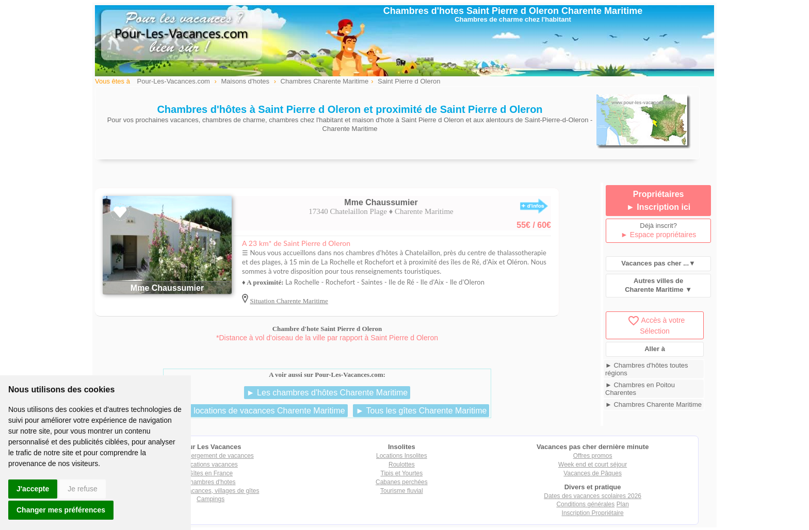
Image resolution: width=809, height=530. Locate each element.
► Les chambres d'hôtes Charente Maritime (327, 392)
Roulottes (402, 464)
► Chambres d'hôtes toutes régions (646, 369)
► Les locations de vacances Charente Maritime (256, 410)
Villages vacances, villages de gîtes (211, 490)
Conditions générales (585, 504)
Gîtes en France (210, 473)
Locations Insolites (401, 455)
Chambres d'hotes (211, 482)
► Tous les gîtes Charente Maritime (421, 410)
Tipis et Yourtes (402, 473)
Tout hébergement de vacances (210, 455)
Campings (210, 499)
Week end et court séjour (592, 464)
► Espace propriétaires (658, 234)
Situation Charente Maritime (289, 301)
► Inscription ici (658, 207)
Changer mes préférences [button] (61, 510)
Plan (623, 504)
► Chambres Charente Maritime (653, 404)
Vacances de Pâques (592, 473)
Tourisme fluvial (401, 490)
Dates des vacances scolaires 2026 (592, 496)
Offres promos (592, 455)
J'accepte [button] (33, 489)
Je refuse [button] (83, 489)
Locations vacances (210, 464)
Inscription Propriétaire (593, 513)
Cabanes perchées (402, 482)
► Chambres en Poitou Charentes (640, 388)
